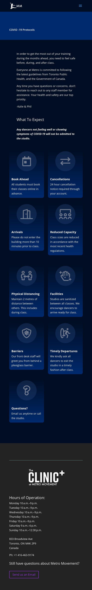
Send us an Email (24, 575)
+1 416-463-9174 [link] (24, 555)
